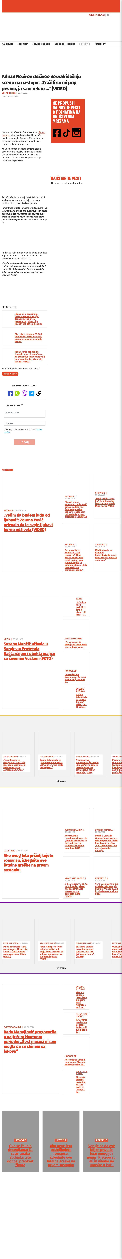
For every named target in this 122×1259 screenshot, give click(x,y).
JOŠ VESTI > (61, 781)
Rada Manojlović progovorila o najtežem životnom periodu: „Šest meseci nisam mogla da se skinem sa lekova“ (30, 1041)
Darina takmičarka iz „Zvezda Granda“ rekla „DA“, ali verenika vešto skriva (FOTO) (51, 764)
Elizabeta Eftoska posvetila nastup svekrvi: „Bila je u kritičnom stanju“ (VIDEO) (85, 951)
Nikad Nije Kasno (65, 44)
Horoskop (71, 671)
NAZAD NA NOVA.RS (97, 15)
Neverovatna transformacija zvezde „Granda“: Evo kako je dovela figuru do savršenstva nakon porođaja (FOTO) (87, 766)
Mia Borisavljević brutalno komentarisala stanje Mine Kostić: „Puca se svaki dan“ (106, 555)
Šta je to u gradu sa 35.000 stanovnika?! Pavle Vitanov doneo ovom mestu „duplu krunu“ (28, 338)
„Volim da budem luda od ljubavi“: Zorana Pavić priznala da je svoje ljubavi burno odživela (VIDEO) (28, 522)
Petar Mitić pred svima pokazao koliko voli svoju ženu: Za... (81, 1026)
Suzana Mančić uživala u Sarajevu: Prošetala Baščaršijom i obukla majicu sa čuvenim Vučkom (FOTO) (29, 651)
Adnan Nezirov (10, 374)
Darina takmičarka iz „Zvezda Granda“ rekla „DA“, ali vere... (81, 700)
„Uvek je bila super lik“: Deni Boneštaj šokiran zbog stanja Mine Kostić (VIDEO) (105, 502)
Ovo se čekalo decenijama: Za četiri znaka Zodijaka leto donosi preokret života (20, 1155)
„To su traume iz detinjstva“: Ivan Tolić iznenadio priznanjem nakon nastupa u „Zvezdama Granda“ (14, 765)
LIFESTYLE (20, 1140)
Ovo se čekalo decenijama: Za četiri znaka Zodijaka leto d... (75, 678)
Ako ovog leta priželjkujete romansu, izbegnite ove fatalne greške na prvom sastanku (28, 862)
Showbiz (23, 44)
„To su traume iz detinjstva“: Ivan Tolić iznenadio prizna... (76, 644)
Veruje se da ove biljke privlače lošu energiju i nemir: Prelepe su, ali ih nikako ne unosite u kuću (106, 889)
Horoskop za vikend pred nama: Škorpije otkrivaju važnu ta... (75, 1062)
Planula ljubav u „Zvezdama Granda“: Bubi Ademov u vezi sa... (81, 1000)
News (7, 639)
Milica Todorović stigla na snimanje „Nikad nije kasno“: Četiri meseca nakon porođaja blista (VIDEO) (76, 890)
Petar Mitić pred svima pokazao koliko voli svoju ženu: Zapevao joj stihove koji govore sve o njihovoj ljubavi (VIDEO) (51, 952)
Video (14, 93)
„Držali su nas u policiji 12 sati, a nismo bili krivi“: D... (81, 608)
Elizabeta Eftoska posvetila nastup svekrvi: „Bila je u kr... (80, 1084)
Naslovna (7, 44)
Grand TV (100, 44)
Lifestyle (84, 44)
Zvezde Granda (41, 44)
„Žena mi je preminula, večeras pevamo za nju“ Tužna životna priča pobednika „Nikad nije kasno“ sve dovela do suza (28, 319)
